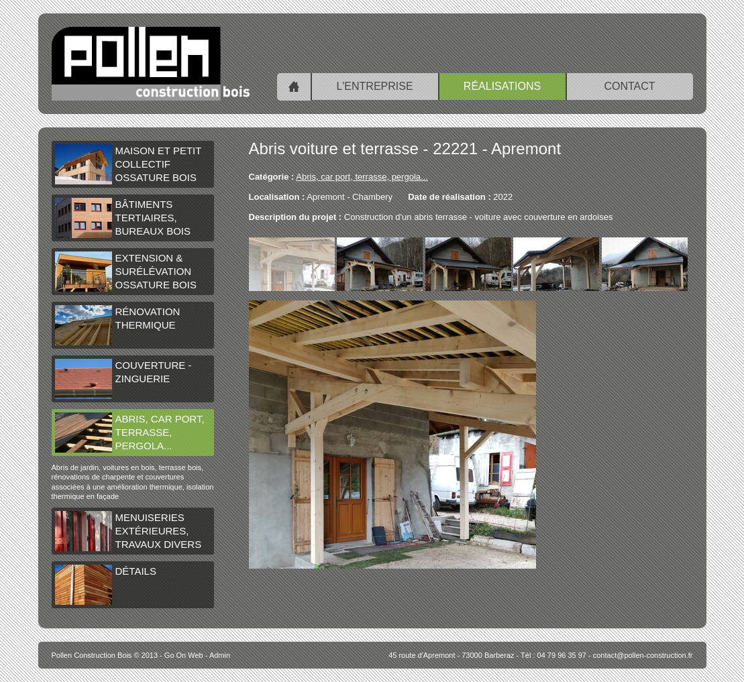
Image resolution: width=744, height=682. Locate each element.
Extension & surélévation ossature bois (126, 271)
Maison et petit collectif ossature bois (128, 164)
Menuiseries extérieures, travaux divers (128, 531)
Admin (219, 655)
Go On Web (183, 655)
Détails (105, 585)
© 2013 (105, 655)
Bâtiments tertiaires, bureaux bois (123, 218)
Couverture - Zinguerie (123, 379)
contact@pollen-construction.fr (643, 655)
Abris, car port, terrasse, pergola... (130, 432)
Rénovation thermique (117, 325)
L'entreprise (374, 86)
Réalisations (502, 86)
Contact (629, 86)
